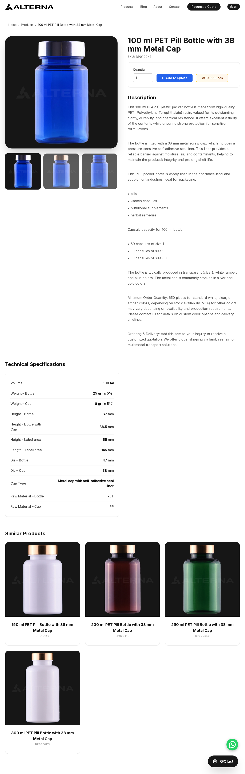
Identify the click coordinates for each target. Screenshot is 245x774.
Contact (175, 6)
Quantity (139, 69)
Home (12, 25)
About (158, 6)
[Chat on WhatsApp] (232, 744)
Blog (143, 6)
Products (127, 6)
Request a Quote (203, 6)
